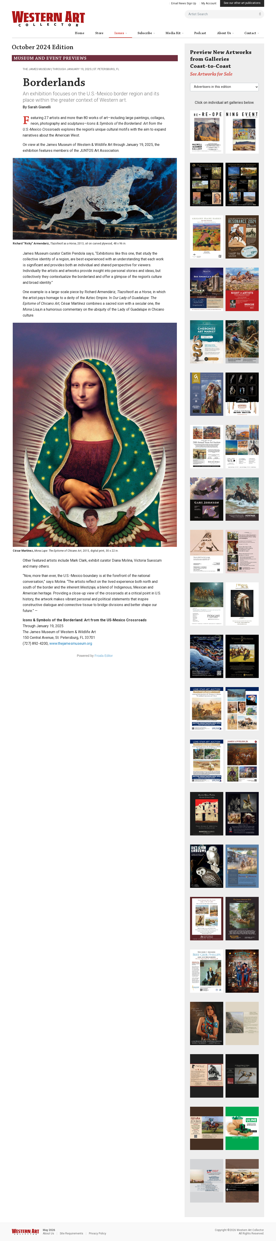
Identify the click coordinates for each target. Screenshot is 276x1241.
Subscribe (145, 33)
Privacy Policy (97, 1233)
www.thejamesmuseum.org (70, 643)
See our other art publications (242, 3)
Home (79, 33)
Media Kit (173, 33)
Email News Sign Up (182, 3)
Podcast (200, 33)
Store (99, 33)
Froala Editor (104, 655)
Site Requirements (71, 1233)
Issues (119, 33)
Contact (250, 33)
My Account (208, 3)
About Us (224, 33)
